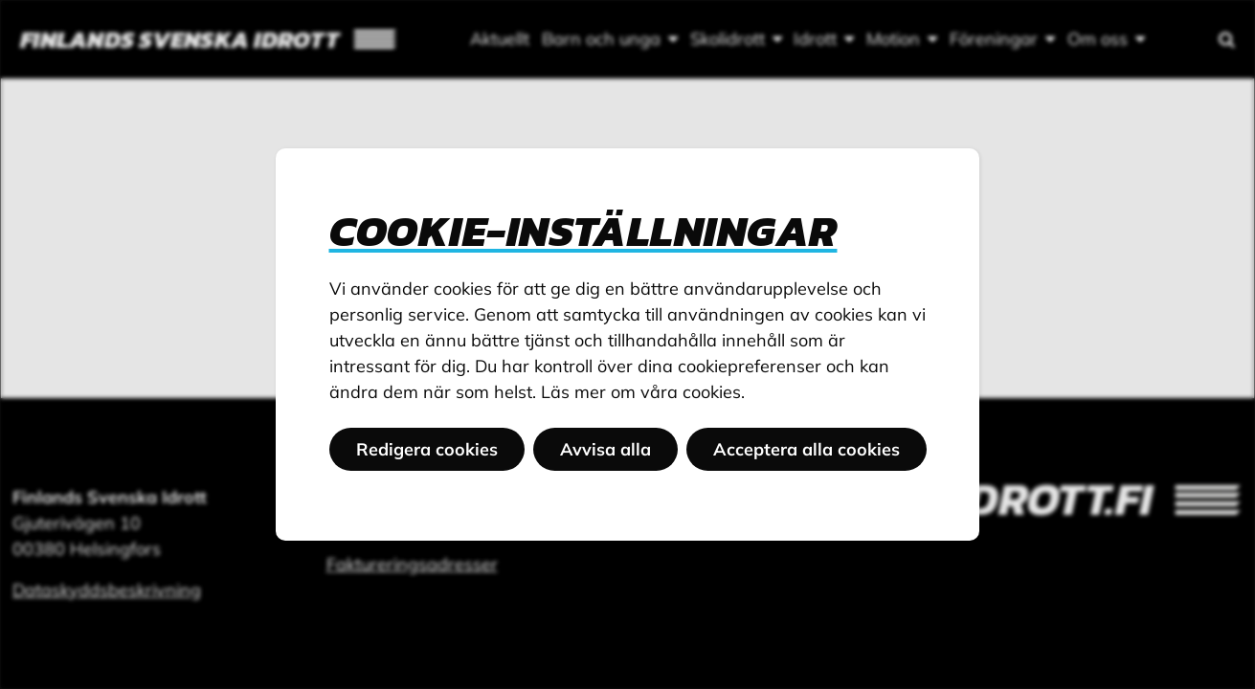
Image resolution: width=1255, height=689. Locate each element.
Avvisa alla (605, 449)
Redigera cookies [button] (427, 449)
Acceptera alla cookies (806, 449)
